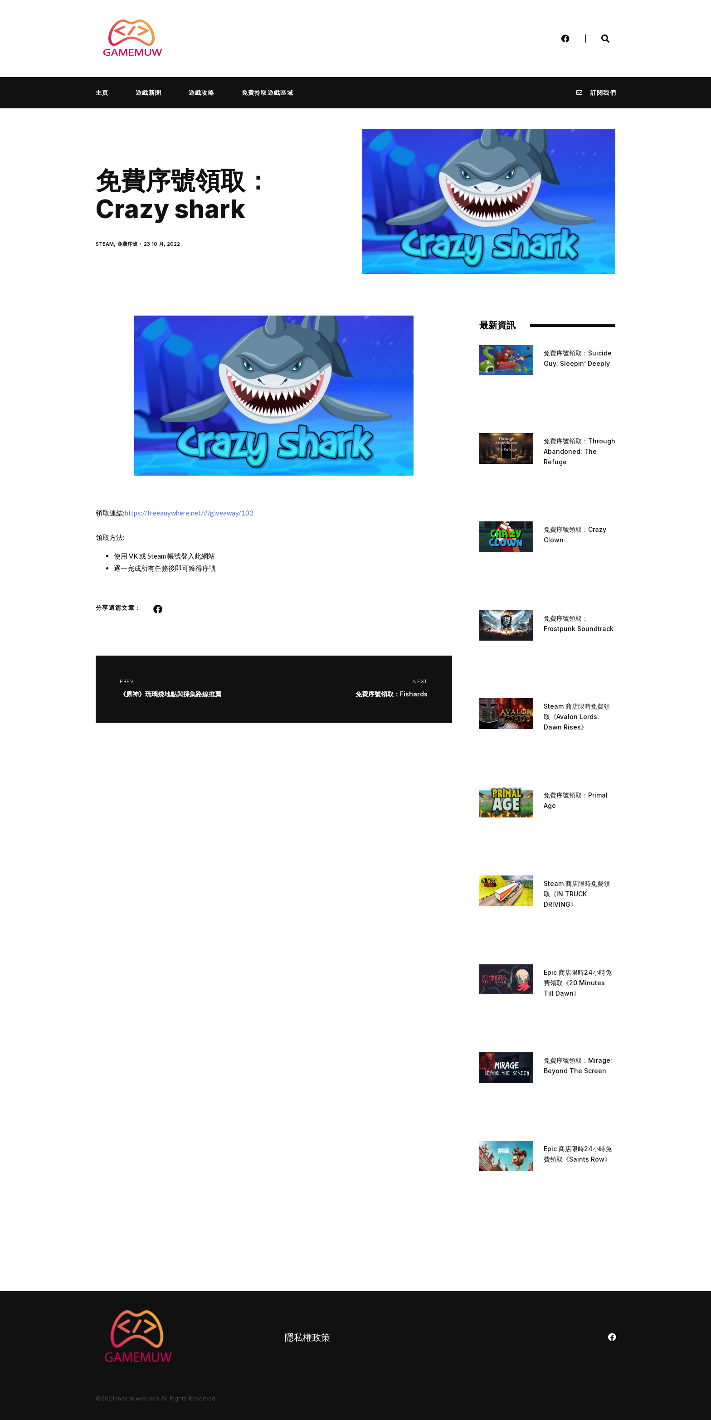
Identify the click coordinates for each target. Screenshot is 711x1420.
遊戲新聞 (148, 92)
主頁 (102, 92)
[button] (158, 609)
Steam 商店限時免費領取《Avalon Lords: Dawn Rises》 (577, 716)
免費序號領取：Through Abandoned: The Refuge (579, 451)
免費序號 (127, 244)
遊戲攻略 (201, 92)
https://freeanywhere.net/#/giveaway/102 (189, 513)
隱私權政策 (307, 1337)
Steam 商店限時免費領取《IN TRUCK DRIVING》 (577, 894)
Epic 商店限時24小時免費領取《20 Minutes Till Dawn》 (578, 982)
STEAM (105, 244)
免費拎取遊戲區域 (267, 92)
